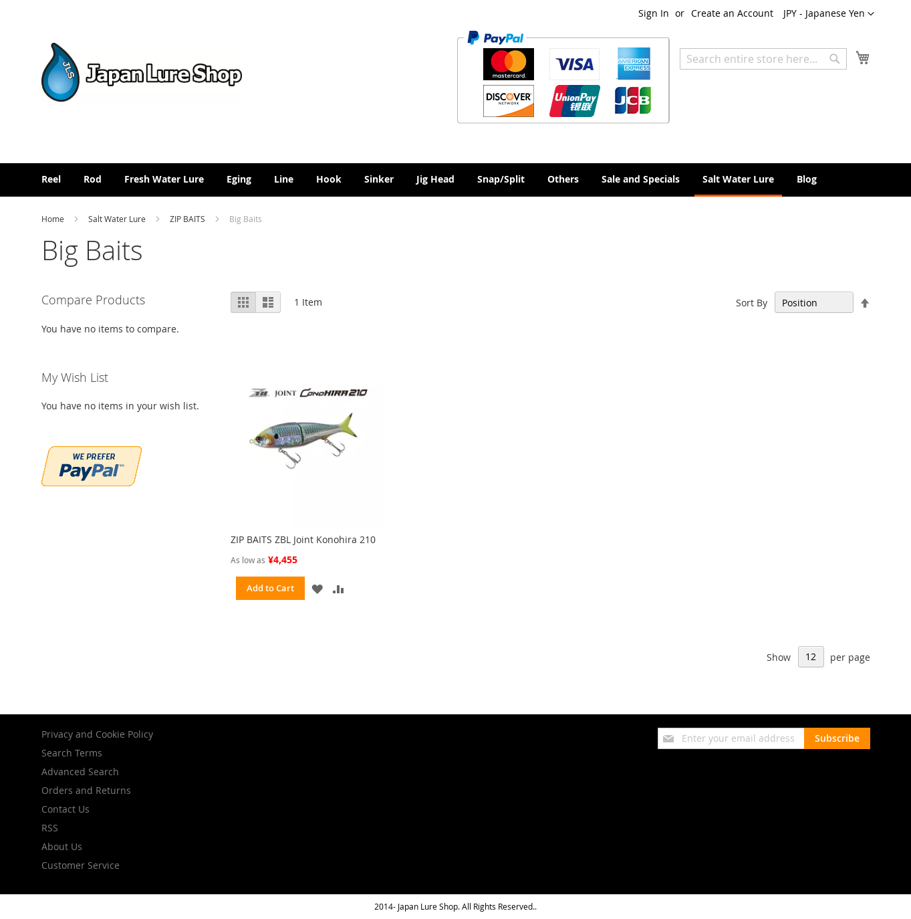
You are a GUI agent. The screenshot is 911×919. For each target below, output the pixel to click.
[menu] (456, 180)
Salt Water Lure (118, 218)
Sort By (751, 302)
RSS (49, 827)
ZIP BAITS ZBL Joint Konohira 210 (303, 539)
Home (53, 218)
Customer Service (80, 865)
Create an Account (732, 13)
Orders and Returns (86, 790)
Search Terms (71, 752)
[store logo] (141, 72)
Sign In (653, 13)
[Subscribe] (837, 738)
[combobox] (763, 59)
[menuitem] (51, 179)
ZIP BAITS (188, 218)
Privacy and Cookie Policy (97, 734)
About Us (61, 846)
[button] (828, 14)
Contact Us (65, 809)
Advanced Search (80, 771)
